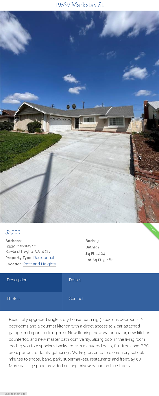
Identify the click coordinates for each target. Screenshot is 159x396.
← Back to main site (13, 393)
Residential (43, 257)
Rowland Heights (39, 264)
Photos (119, 280)
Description (17, 280)
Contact (14, 298)
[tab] (26, 282)
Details (66, 280)
